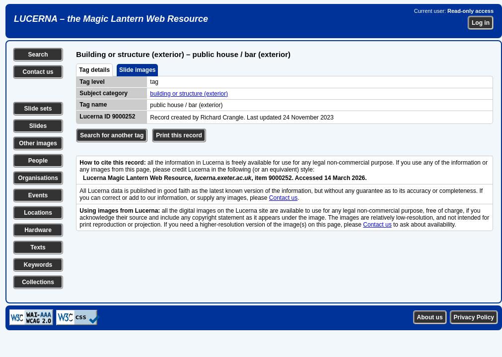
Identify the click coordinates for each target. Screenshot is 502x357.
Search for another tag (111, 135)
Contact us (37, 71)
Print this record (179, 135)
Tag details (94, 69)
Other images (38, 143)
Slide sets (38, 108)
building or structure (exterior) (189, 93)
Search (38, 54)
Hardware (38, 230)
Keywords (38, 264)
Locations (38, 212)
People (38, 160)
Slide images (137, 69)
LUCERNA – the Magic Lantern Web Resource (111, 19)
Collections (38, 282)
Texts (37, 247)
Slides (38, 125)
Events (38, 195)
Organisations (38, 178)
